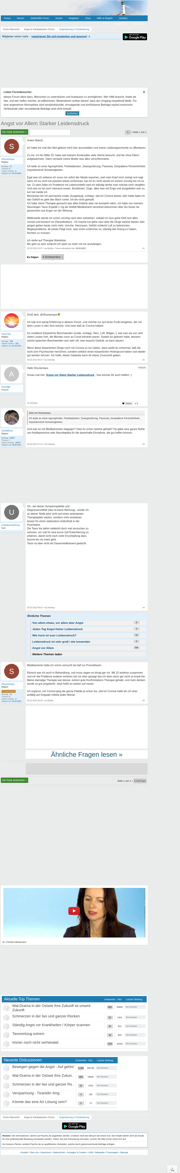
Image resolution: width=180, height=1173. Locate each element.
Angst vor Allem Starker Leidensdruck (45, 123)
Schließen (72, 113)
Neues (20, 18)
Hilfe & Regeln (105, 18)
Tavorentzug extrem (28, 1034)
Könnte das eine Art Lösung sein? (39, 1102)
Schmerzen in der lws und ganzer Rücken (46, 1016)
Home (7, 18)
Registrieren (120, 23)
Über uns (34, 1152)
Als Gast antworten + (14, 131)
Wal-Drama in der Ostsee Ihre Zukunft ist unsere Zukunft (58, 1075)
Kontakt (24, 1152)
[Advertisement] (87, 726)
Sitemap (124, 1152)
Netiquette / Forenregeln (106, 1152)
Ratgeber (74, 18)
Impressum (45, 1152)
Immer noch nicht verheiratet (35, 1042)
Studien (123, 18)
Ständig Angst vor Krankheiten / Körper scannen (51, 1025)
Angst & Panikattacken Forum (39, 1117)
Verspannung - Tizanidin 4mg (36, 1093)
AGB (90, 1152)
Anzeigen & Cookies (76, 1152)
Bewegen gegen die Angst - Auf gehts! (43, 1067)
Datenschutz (59, 1152)
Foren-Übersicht (11, 1117)
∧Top (172, 1169)
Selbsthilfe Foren (39, 18)
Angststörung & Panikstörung (74, 1117)
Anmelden (139, 23)
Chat (87, 18)
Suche (58, 18)
